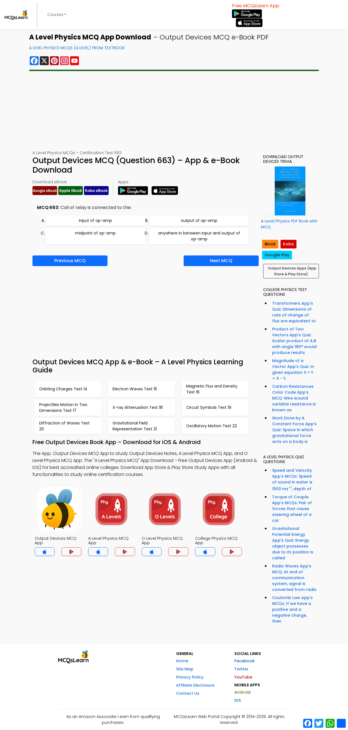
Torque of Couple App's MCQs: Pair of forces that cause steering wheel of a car (292, 508)
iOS (237, 700)
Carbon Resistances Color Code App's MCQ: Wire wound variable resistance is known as (294, 398)
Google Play (277, 255)
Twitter (241, 669)
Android (242, 692)
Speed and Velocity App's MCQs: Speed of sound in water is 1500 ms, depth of (292, 480)
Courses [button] (55, 14)
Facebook (244, 661)
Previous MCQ (70, 260)
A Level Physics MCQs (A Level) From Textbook (77, 48)
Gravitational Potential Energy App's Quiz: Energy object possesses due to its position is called (292, 543)
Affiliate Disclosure (195, 685)
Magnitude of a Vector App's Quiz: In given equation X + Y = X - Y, (293, 369)
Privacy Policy (190, 677)
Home (182, 661)
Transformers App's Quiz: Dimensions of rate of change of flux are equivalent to (294, 312)
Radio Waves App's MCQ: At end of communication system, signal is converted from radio (294, 577)
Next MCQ (221, 260)
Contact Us (187, 693)
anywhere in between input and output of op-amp (199, 236)
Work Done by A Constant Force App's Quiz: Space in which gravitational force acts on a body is (294, 429)
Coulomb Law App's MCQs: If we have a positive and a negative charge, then (292, 609)
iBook (270, 244)
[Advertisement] (174, 110)
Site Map (184, 669)
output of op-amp (199, 220)
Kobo (288, 244)
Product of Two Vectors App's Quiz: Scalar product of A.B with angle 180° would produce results (294, 340)
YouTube (243, 677)
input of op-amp (95, 220)
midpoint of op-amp (95, 233)
